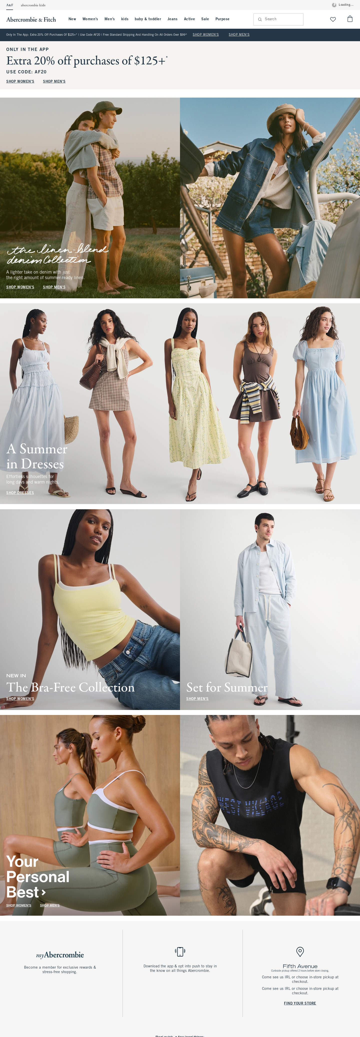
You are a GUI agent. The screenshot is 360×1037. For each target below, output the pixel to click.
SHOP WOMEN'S (206, 34)
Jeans (173, 19)
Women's (90, 19)
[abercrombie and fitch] (33, 19)
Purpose (223, 19)
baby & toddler (148, 19)
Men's (109, 19)
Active (189, 19)
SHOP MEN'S (239, 34)
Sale (205, 19)
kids (124, 19)
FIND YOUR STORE (300, 1003)
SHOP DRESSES (20, 493)
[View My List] (333, 19)
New (72, 19)
